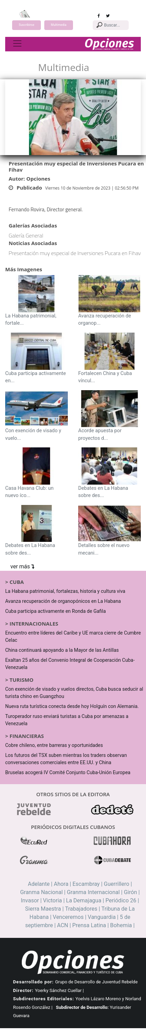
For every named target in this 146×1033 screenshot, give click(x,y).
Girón (130, 892)
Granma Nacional (41, 892)
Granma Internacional (93, 892)
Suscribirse (26, 25)
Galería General (26, 235)
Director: (23, 990)
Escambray (86, 884)
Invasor (30, 900)
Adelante (39, 884)
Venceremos (68, 917)
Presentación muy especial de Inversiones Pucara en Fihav (75, 253)
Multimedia (58, 25)
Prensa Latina (89, 925)
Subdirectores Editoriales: (43, 998)
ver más (22, 566)
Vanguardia (102, 917)
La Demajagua (83, 900)
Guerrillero (116, 884)
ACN (62, 925)
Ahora (61, 884)
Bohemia (121, 925)
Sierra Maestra (43, 908)
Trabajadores (81, 908)
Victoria (52, 900)
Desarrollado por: (33, 981)
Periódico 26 (121, 900)
